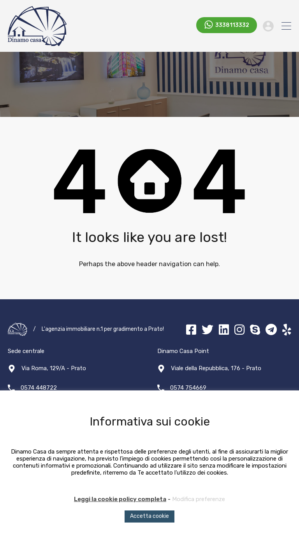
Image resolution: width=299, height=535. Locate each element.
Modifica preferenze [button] (198, 499)
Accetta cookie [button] (149, 516)
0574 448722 (39, 387)
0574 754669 (188, 387)
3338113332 (232, 26)
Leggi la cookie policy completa (120, 499)
